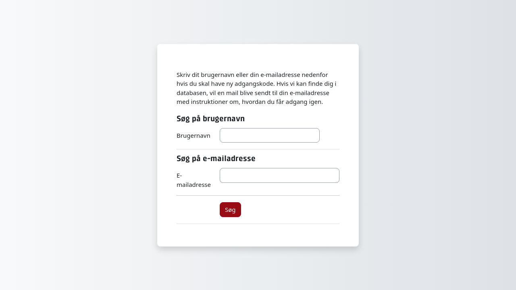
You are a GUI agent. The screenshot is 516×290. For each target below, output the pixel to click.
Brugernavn (193, 135)
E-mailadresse (194, 179)
